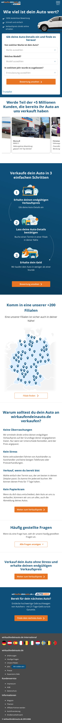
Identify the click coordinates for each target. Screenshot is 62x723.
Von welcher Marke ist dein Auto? (21, 45)
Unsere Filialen (12, 663)
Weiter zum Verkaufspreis (31, 509)
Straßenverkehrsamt (15, 715)
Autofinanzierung (13, 711)
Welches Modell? (12, 56)
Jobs (8, 666)
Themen (10, 704)
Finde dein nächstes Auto (31, 618)
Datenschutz (12, 691)
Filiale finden (29, 395)
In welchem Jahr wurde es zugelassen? (23, 67)
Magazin (10, 700)
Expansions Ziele (13, 674)
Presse (9, 670)
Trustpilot (7, 91)
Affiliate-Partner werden (16, 707)
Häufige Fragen (13, 659)
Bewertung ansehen (31, 284)
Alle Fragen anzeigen (30, 544)
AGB (8, 687)
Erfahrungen (11, 655)
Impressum (11, 684)
